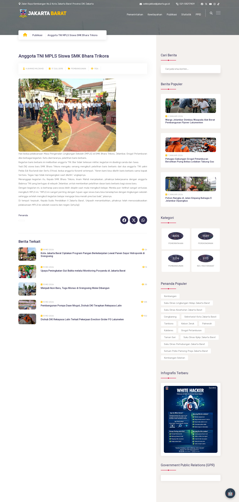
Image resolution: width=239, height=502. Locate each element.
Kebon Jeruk (187, 323)
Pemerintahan (135, 14)
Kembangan (170, 296)
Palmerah (207, 323)
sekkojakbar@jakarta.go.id (155, 3)
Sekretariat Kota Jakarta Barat (200, 316)
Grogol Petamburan (191, 330)
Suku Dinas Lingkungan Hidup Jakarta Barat (187, 303)
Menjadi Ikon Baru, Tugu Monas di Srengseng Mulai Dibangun (75, 288)
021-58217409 (185, 3)
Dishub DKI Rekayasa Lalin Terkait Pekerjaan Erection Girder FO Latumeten (82, 319)
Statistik (186, 14)
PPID (198, 14)
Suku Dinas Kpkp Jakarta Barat (200, 337)
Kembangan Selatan (174, 357)
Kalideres (168, 330)
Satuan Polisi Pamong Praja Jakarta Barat (186, 351)
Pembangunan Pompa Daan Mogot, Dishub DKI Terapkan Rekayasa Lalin (81, 305)
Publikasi (172, 14)
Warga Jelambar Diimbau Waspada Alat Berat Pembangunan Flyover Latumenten (190, 121)
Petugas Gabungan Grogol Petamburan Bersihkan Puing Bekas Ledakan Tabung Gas (189, 160)
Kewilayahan (155, 14)
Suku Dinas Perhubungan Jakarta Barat (184, 344)
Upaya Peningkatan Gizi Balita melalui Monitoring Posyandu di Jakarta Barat (83, 270)
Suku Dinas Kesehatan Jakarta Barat (183, 310)
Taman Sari (170, 337)
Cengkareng (170, 316)
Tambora (168, 323)
